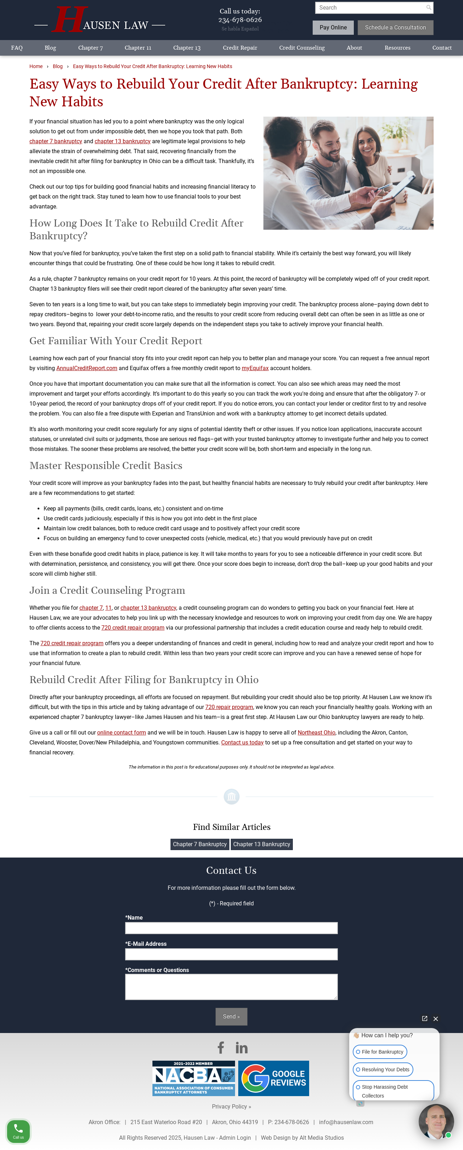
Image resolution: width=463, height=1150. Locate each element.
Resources (398, 48)
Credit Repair (240, 48)
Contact (442, 48)
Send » (231, 1016)
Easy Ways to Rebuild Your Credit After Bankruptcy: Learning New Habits (152, 66)
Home (36, 66)
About (354, 48)
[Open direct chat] (425, 1018)
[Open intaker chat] (360, 1103)
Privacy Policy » (231, 1106)
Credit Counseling (302, 48)
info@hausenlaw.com (347, 1122)
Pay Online (333, 27)
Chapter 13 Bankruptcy (261, 844)
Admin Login (235, 1137)
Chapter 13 (187, 48)
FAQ (17, 48)
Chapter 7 (90, 48)
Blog (50, 48)
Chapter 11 (138, 48)
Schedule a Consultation (395, 27)
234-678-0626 (291, 1122)
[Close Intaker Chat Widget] (436, 1018)
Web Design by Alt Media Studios (302, 1137)
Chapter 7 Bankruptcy (200, 844)
